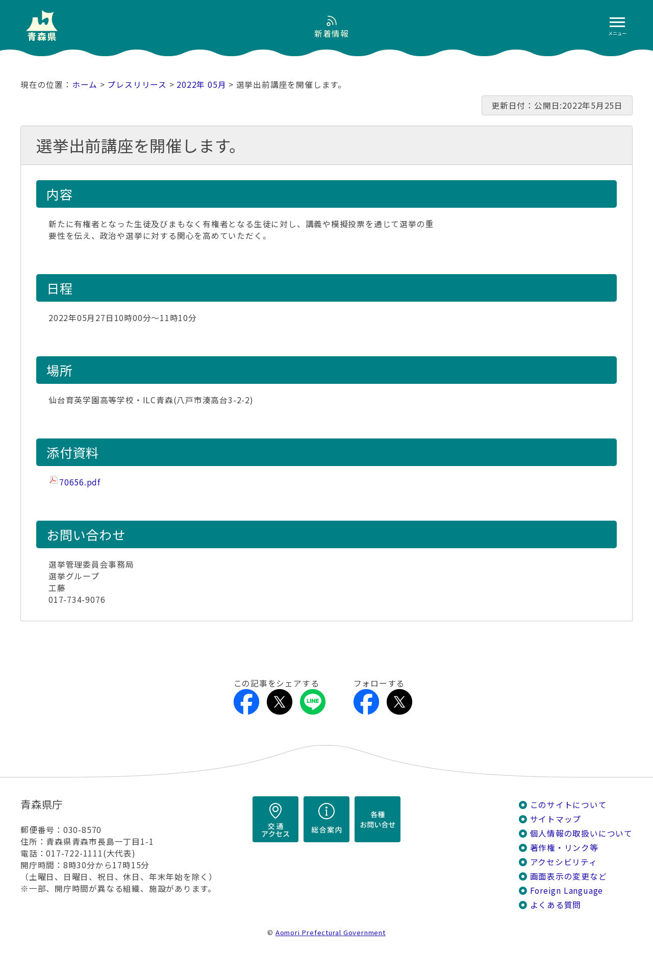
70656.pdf (80, 482)
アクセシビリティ (563, 862)
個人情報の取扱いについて (581, 833)
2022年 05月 (201, 84)
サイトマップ (556, 819)
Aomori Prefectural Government (330, 932)
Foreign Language (567, 890)
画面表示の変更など (568, 876)
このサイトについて (568, 805)
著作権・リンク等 (564, 847)
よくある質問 (556, 905)
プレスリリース (137, 84)
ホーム (84, 84)
